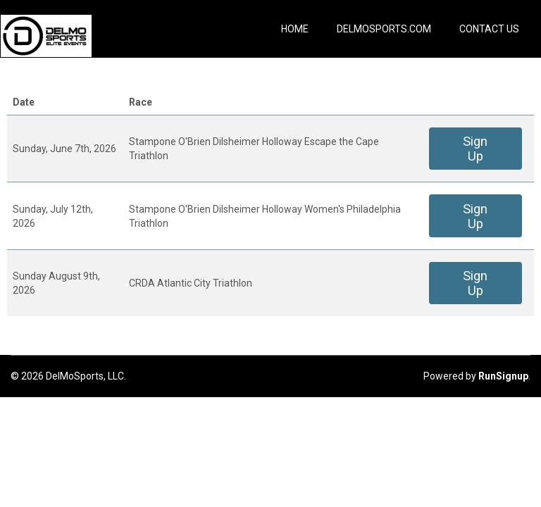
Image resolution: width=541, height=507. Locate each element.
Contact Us (489, 29)
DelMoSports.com (384, 29)
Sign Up (475, 148)
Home (295, 29)
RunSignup (503, 376)
